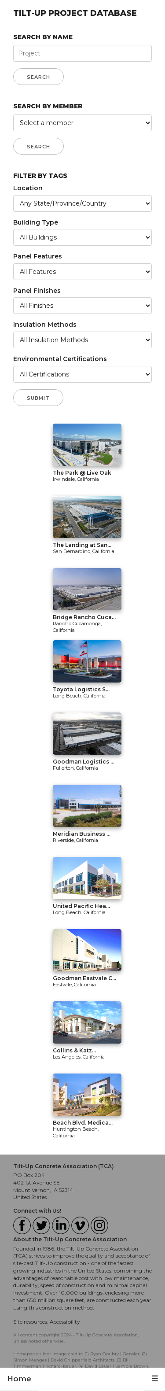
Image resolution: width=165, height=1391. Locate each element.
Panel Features (37, 256)
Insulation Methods (45, 324)
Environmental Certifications (60, 359)
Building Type (35, 222)
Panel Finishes (37, 291)
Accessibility (65, 1321)
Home (19, 1378)
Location (28, 188)
